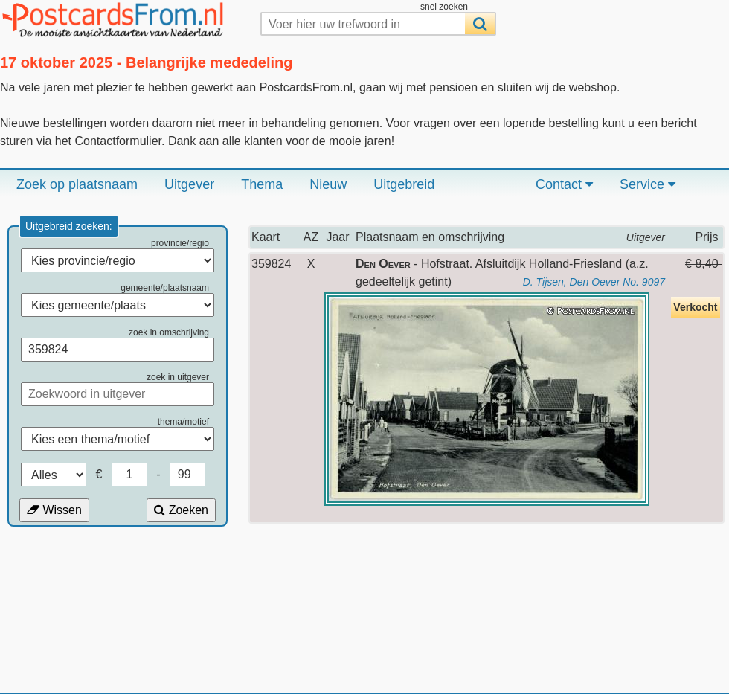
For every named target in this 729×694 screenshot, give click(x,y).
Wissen (54, 510)
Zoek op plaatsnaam (77, 184)
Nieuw (328, 184)
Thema (262, 184)
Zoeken (181, 510)
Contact (564, 184)
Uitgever (189, 184)
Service (647, 184)
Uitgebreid (403, 184)
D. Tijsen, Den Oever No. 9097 (594, 282)
